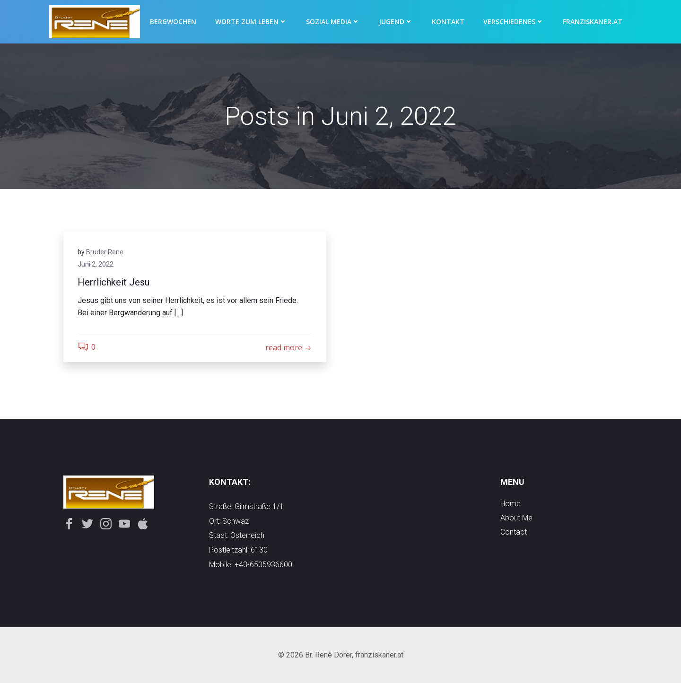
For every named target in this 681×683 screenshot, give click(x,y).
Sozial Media (333, 21)
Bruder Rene (104, 252)
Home (510, 503)
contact (513, 531)
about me (516, 517)
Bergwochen (173, 21)
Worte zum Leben (251, 21)
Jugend (396, 21)
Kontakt (448, 21)
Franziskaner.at (592, 21)
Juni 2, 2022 (96, 264)
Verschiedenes (513, 21)
